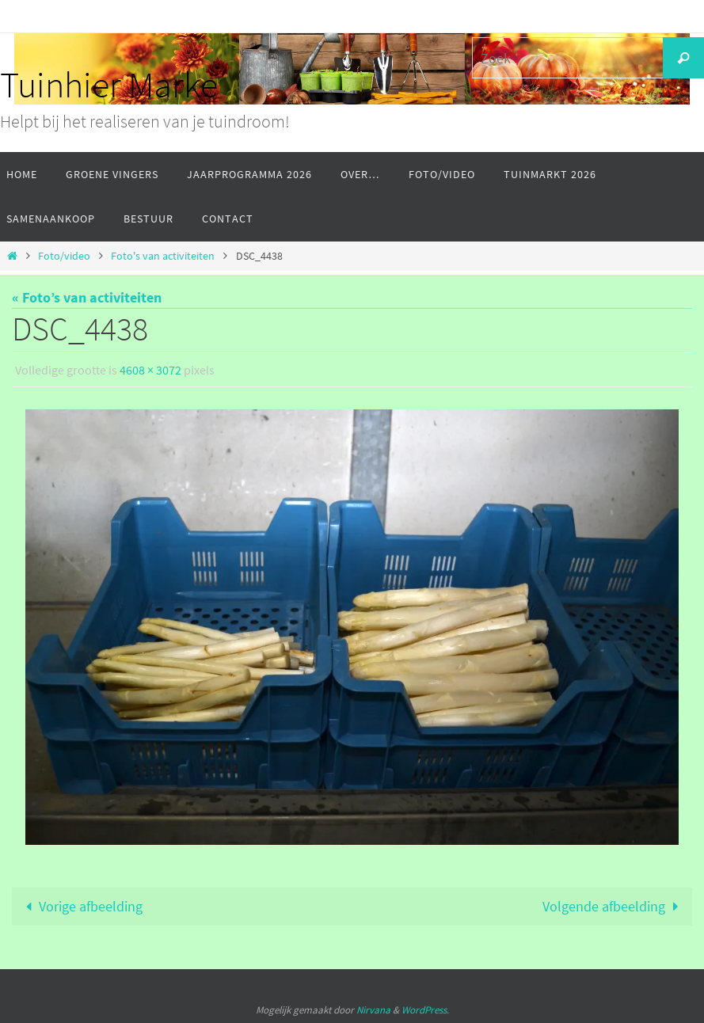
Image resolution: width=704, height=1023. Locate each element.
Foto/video (64, 256)
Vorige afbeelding (81, 906)
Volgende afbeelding (613, 906)
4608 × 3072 (150, 370)
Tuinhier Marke (109, 85)
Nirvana (373, 1010)
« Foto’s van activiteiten (87, 297)
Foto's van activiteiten (163, 256)
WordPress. (425, 1010)
